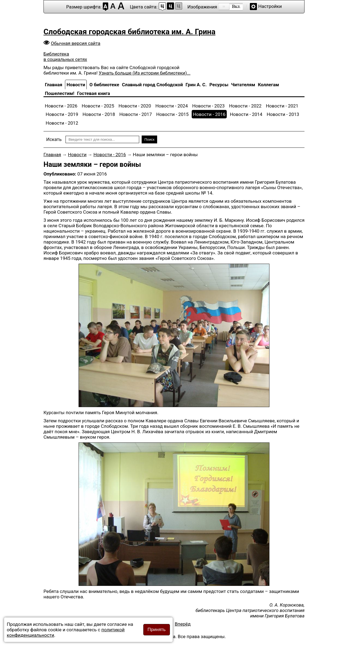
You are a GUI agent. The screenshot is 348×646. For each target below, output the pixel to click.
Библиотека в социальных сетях (65, 56)
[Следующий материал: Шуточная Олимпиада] (183, 624)
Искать (54, 139)
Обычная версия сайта (75, 43)
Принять (157, 629)
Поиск (149, 139)
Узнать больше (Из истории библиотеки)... (144, 73)
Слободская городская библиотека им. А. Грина (129, 31)
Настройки (270, 6)
